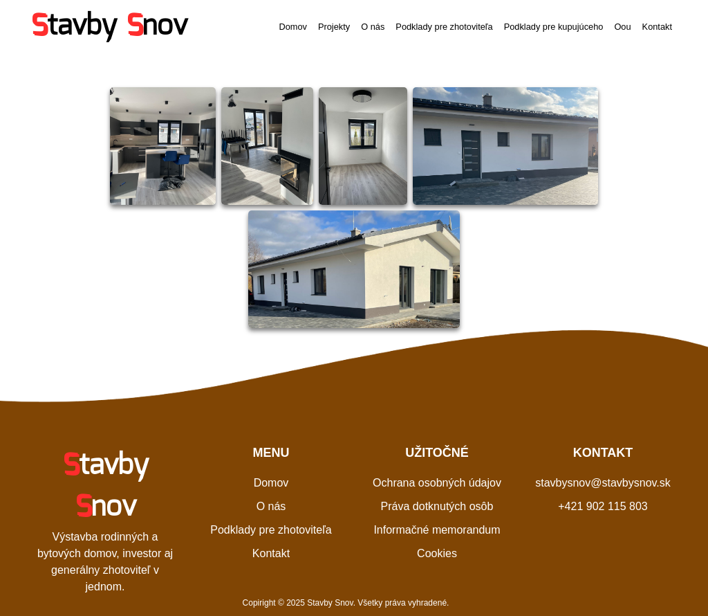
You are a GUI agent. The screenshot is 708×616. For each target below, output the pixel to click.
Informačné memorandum (436, 530)
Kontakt (657, 26)
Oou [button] (622, 26)
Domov (293, 26)
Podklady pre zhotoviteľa (443, 26)
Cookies (437, 553)
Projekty (334, 26)
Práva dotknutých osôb (437, 506)
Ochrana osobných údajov (437, 483)
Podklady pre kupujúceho (554, 26)
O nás (372, 26)
